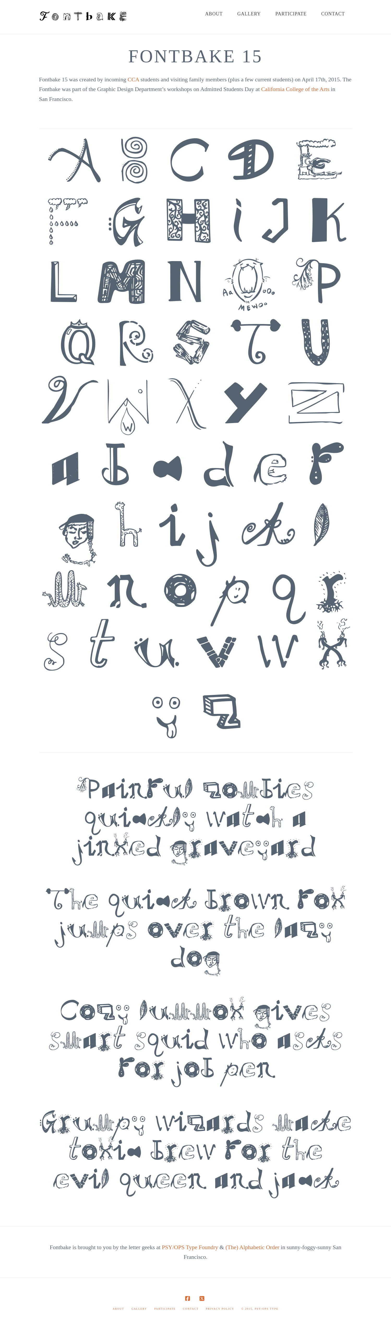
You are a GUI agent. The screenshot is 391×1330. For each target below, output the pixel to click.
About (118, 1308)
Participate (165, 1308)
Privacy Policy (220, 1308)
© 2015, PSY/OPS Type (259, 1308)
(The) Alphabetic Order (252, 1247)
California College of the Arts (295, 89)
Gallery (139, 1308)
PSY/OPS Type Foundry (190, 1247)
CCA (133, 79)
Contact (190, 1308)
